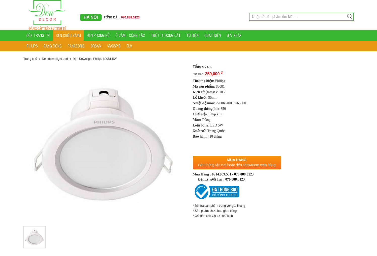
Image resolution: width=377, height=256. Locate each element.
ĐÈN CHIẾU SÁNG (68, 35)
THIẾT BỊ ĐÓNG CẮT (166, 35)
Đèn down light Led (55, 59)
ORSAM (96, 45)
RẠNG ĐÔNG (53, 45)
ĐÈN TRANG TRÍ (38, 35)
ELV (129, 45)
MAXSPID (114, 45)
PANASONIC (76, 45)
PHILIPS (32, 45)
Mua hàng (236, 160)
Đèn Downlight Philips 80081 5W (95, 59)
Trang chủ (30, 59)
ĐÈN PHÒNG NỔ (98, 35)
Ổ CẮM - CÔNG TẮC (130, 35)
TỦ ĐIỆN (192, 35)
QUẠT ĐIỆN (212, 35)
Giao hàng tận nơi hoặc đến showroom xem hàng (237, 165)
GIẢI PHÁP (234, 35)
